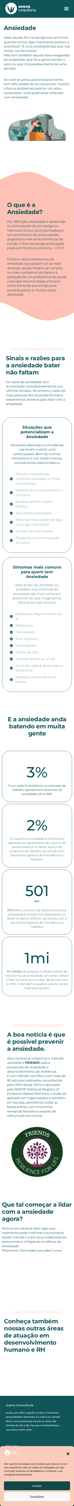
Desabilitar (37, 1496)
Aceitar (37, 1485)
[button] (68, 1454)
